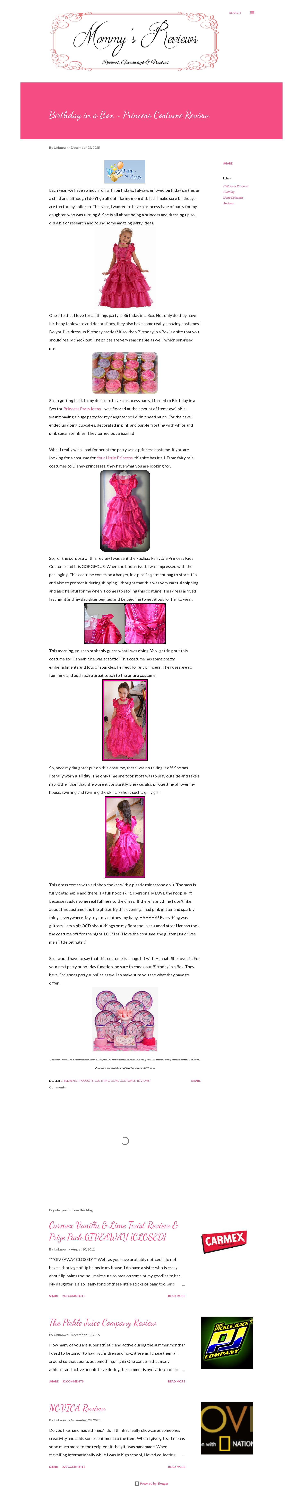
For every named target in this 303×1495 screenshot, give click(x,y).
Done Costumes (233, 197)
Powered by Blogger (151, 1483)
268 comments (73, 1296)
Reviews (228, 203)
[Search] (235, 12)
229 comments (73, 1466)
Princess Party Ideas (82, 408)
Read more (176, 1296)
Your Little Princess (115, 457)
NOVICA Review (77, 1408)
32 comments (73, 1381)
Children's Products (235, 186)
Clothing (228, 192)
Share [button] (228, 163)
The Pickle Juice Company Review (102, 1322)
